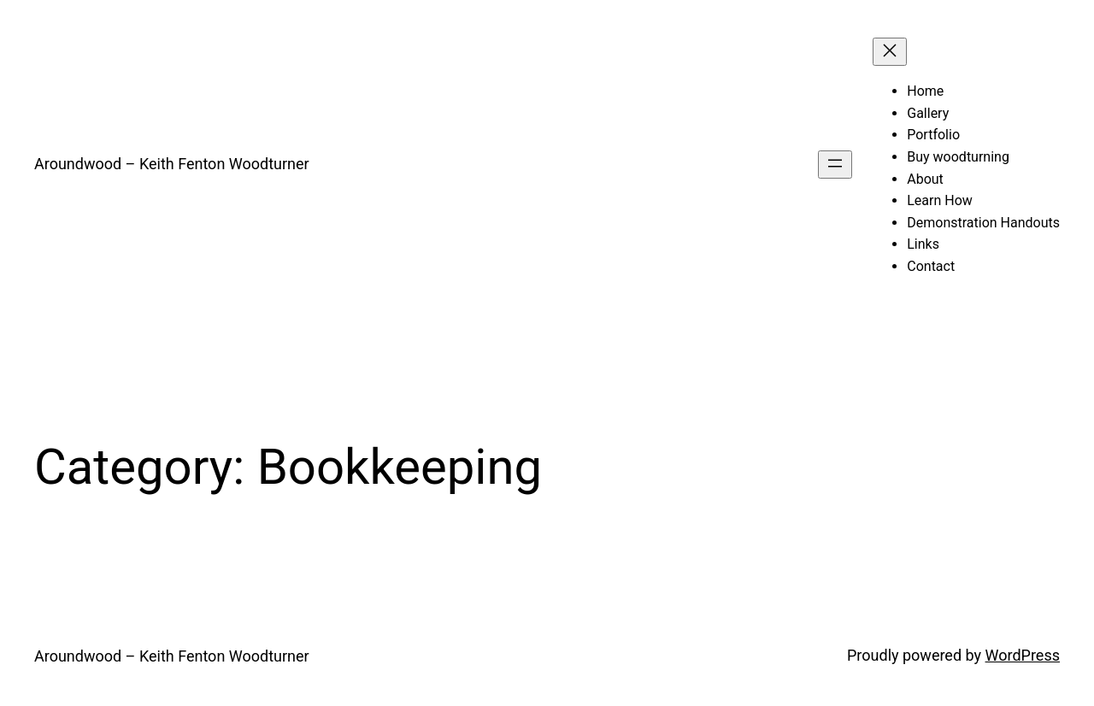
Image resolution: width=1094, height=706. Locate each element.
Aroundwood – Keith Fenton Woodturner (171, 164)
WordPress (1022, 655)
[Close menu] (890, 52)
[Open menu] (835, 164)
